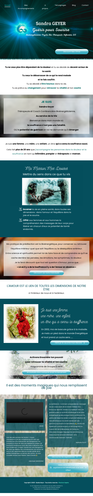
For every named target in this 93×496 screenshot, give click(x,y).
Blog (74, 5)
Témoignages (60, 5)
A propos (45, 7)
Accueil (7, 5)
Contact (85, 5)
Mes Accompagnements (26, 7)
